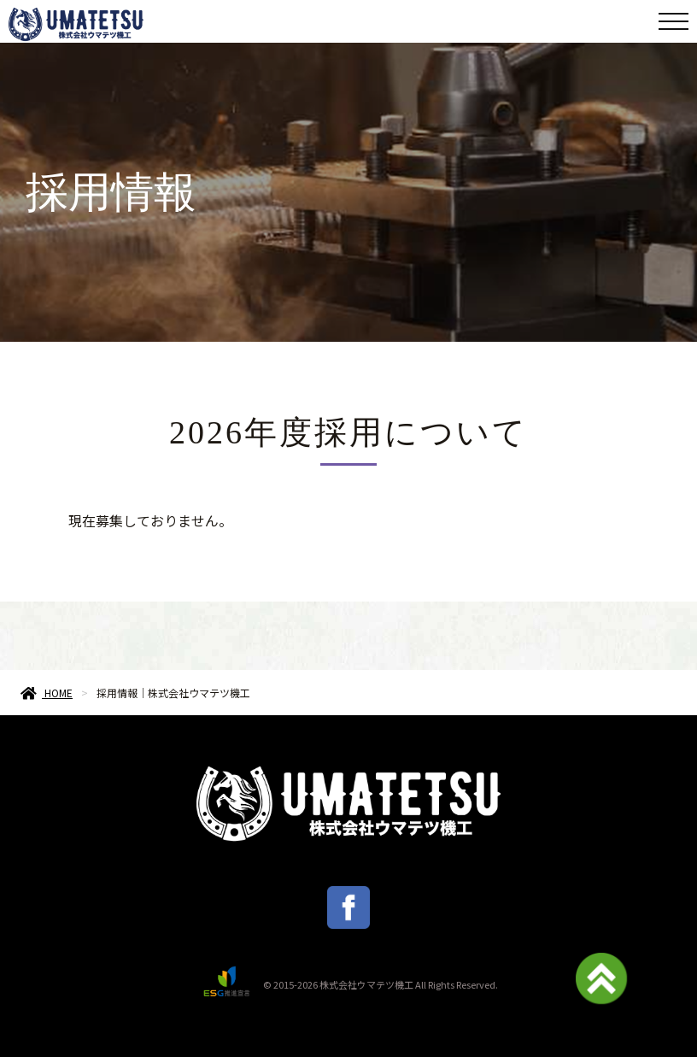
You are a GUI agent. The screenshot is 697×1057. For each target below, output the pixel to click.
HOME (46, 692)
